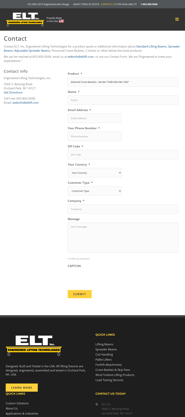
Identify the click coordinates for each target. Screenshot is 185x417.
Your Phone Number (84, 128)
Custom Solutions (17, 403)
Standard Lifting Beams (151, 46)
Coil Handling (104, 354)
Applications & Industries (22, 413)
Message (74, 219)
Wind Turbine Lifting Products (114, 375)
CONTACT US (108, 4)
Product (75, 73)
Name (73, 92)
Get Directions (13, 92)
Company (76, 201)
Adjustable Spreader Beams (32, 50)
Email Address (79, 110)
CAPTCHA (74, 266)
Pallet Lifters (103, 359)
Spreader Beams (106, 349)
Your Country (79, 164)
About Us (12, 408)
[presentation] (96, 276)
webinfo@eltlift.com (81, 56)
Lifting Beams (104, 344)
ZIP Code (75, 146)
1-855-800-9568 (149, 4)
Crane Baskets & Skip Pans (112, 370)
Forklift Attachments (108, 364)
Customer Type (80, 182)
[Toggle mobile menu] (177, 19)
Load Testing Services (109, 380)
